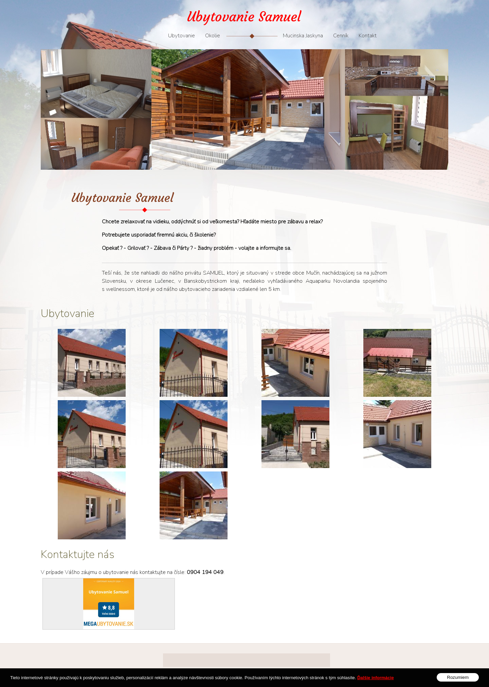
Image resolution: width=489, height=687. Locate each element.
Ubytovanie (181, 35)
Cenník (340, 35)
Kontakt (368, 35)
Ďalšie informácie (375, 681)
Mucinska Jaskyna (303, 35)
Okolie (212, 35)
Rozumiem (458, 680)
